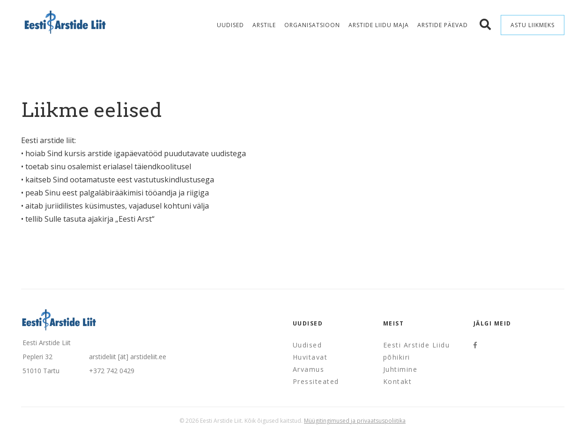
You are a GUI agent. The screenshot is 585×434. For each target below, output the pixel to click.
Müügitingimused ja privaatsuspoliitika (355, 421)
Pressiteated (316, 381)
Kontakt (397, 381)
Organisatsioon (312, 25)
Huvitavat (310, 357)
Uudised (230, 25)
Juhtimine (400, 369)
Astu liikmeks (533, 25)
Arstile (264, 25)
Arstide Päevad (442, 25)
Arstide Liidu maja (378, 25)
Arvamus (309, 369)
